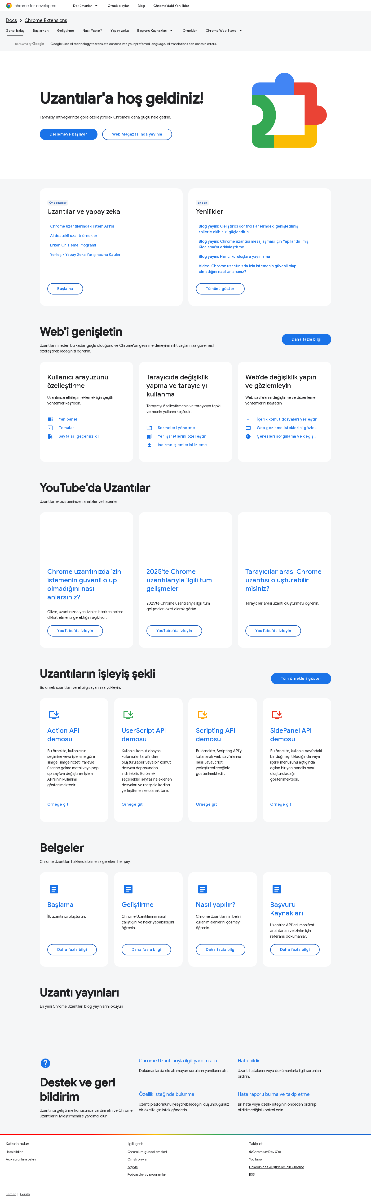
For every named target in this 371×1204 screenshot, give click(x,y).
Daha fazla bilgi (306, 339)
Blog (141, 6)
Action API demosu (63, 734)
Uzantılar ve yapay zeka (83, 211)
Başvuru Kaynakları (152, 30)
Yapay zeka (119, 30)
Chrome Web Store (221, 30)
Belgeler (62, 848)
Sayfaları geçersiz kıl (79, 436)
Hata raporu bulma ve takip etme (274, 1094)
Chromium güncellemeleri (147, 1152)
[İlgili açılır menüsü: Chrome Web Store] (242, 30)
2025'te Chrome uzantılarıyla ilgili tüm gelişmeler (179, 580)
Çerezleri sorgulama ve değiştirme (289, 436)
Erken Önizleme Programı (73, 245)
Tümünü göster (220, 288)
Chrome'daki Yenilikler (171, 6)
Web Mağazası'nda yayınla (137, 134)
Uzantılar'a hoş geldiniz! (121, 98)
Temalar (66, 428)
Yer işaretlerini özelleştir (182, 436)
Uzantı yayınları (79, 993)
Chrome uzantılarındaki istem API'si (82, 226)
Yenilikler (209, 211)
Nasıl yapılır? (215, 905)
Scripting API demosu (215, 734)
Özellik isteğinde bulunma (166, 1094)
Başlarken (41, 30)
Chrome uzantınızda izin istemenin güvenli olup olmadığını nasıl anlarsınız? (84, 584)
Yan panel (68, 419)
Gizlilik (25, 1194)
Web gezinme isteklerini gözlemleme (289, 428)
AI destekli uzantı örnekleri (74, 235)
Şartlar (11, 1194)
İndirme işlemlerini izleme (182, 445)
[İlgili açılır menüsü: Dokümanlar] (97, 6)
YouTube (255, 1159)
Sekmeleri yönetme (176, 428)
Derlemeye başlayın (69, 134)
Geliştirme (65, 30)
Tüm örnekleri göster (301, 678)
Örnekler (190, 30)
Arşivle (133, 1167)
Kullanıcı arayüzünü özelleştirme (77, 381)
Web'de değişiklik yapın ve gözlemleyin (280, 381)
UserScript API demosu (144, 734)
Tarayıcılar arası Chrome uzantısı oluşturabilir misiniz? (283, 580)
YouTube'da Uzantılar (95, 488)
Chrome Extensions (46, 20)
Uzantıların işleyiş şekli (97, 674)
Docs (11, 20)
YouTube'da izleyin (75, 630)
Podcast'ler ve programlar (147, 1174)
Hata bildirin (14, 1152)
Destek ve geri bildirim (77, 1090)
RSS (252, 1174)
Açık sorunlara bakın (21, 1159)
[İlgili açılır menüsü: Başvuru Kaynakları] (172, 30)
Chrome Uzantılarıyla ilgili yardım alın (178, 1061)
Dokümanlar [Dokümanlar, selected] (82, 6)
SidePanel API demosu (291, 734)
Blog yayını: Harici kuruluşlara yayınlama (234, 256)
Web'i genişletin (81, 332)
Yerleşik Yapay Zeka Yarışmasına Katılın (85, 254)
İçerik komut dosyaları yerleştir (287, 419)
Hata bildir (249, 1061)
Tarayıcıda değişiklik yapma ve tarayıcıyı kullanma (177, 385)
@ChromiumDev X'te (265, 1152)
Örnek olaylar (118, 6)
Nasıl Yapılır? (92, 30)
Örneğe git (57, 804)
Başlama (65, 288)
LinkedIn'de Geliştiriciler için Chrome (276, 1167)
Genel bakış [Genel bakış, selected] (15, 30)
